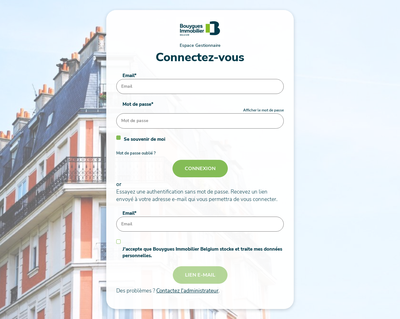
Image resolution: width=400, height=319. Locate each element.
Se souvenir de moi (144, 139)
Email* (129, 75)
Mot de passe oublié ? (136, 153)
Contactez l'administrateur (187, 290)
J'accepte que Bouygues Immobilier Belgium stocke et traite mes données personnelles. (202, 252)
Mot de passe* (137, 104)
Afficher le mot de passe (263, 110)
